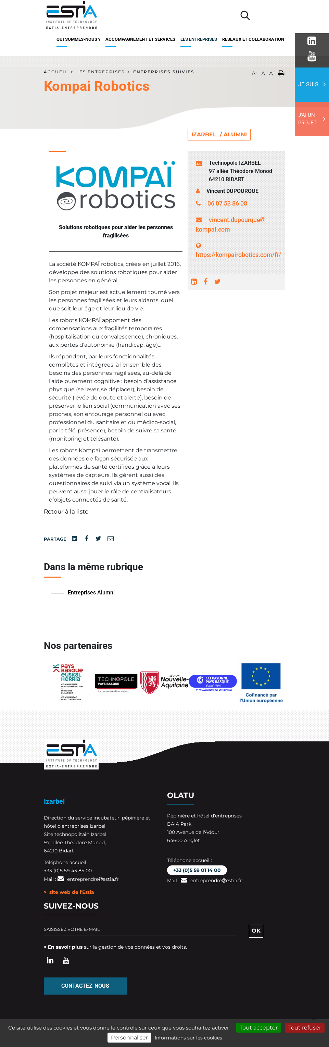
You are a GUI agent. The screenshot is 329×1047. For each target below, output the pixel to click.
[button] (281, 72)
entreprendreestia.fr (93, 879)
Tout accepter (259, 1027)
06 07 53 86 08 (227, 203)
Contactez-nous (85, 986)
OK (256, 930)
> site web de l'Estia (69, 892)
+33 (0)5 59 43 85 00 (68, 870)
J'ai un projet (307, 119)
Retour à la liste (66, 511)
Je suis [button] (308, 84)
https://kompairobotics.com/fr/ (236, 250)
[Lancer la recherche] (245, 15)
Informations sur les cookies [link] (188, 1038)
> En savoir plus (63, 947)
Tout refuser (304, 1027)
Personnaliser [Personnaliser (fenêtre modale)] (129, 1037)
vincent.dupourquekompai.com (230, 224)
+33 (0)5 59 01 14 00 (197, 870)
